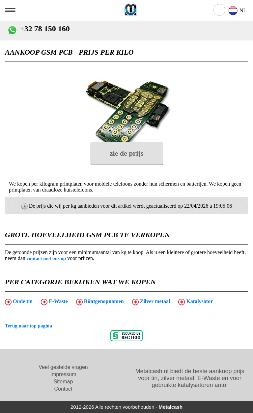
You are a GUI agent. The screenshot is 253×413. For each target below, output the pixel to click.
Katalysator (195, 301)
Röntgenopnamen (100, 301)
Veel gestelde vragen (63, 367)
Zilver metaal (151, 301)
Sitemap (63, 381)
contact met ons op (46, 258)
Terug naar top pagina (28, 325)
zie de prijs (127, 153)
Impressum (63, 374)
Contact (63, 389)
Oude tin (19, 301)
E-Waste (54, 301)
